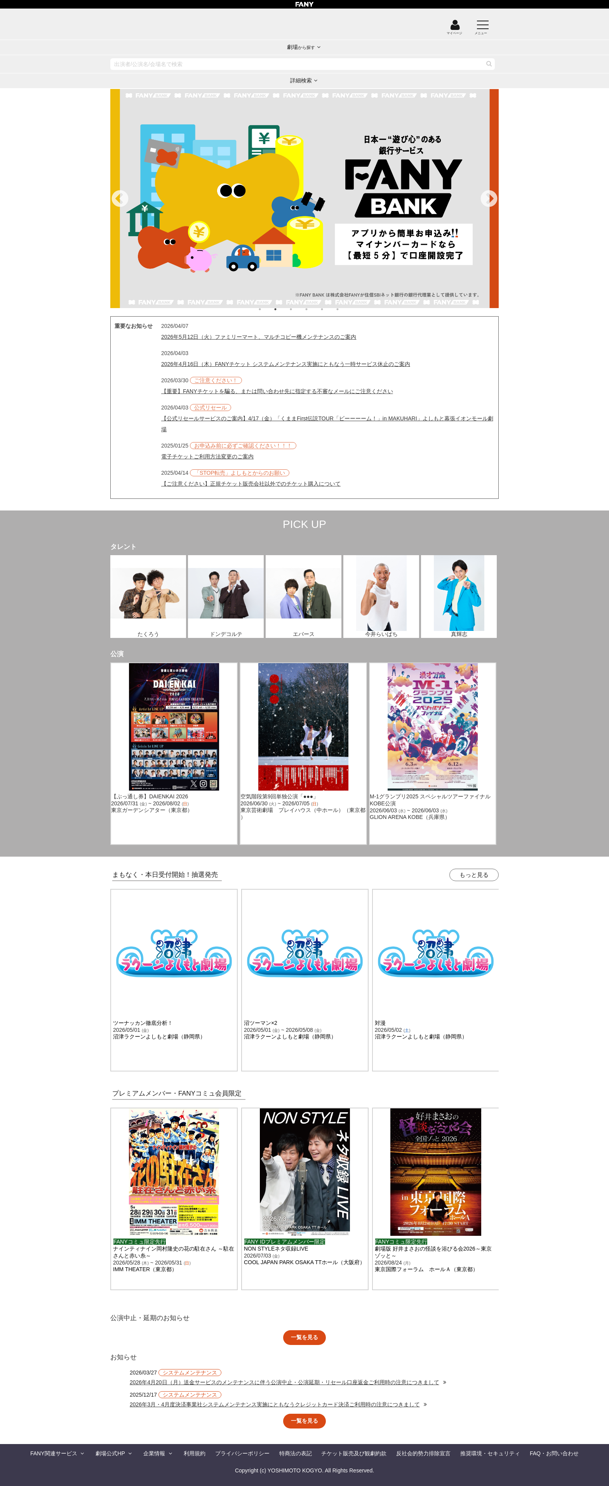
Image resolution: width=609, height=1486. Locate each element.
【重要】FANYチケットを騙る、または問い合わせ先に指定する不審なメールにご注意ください (277, 391)
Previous (120, 199)
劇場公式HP (110, 1453)
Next (489, 199)
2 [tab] (283, 309)
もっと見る (474, 874)
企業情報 (154, 1453)
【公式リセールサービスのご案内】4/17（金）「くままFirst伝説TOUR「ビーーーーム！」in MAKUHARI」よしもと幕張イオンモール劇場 (327, 423)
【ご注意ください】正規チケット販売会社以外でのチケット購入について (251, 484)
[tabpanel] (304, 198)
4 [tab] (314, 309)
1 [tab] (268, 309)
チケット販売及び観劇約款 (353, 1453)
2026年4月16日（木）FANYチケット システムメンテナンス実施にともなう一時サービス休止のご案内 (285, 364)
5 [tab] (330, 309)
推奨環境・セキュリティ (490, 1453)
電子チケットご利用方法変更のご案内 (207, 456)
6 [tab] (345, 309)
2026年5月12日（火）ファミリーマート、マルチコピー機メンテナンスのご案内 (259, 337)
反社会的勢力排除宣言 (423, 1453)
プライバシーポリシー (242, 1453)
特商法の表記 (295, 1453)
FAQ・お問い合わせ (554, 1453)
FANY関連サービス (53, 1453)
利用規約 (194, 1453)
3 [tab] (299, 309)
